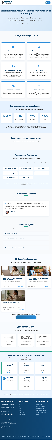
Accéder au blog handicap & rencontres (26, 317)
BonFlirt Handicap (10, 173)
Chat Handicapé (26, 177)
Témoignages (37, 2)
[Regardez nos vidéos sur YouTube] (12, 415)
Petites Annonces (22, 415)
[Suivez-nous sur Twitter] (8, 415)
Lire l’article (21, 309)
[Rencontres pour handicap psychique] (26, 368)
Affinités (20, 405)
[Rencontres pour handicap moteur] (9, 383)
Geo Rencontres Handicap (26, 168)
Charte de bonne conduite (41, 411)
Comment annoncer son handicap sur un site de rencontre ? (12, 279)
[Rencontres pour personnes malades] (43, 383)
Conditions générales (40, 409)
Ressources (31, 2)
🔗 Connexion (48, 2)
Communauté (24, 2)
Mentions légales (39, 405)
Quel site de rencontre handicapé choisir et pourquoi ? (11, 303)
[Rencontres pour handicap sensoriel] (9, 368)
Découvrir (47, 286)
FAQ (43, 2)
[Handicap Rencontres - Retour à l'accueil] (6, 2)
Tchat (20, 409)
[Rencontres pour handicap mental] (43, 368)
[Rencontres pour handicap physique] (26, 383)
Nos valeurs (18, 2)
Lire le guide (21, 286)
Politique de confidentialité (41, 407)
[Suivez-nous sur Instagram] (5, 415)
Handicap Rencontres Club (10, 168)
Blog (19, 407)
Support (37, 415)
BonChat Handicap (41, 168)
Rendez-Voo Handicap (26, 173)
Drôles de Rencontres (10, 177)
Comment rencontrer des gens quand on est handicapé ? (38, 279)
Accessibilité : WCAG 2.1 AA (41, 413)
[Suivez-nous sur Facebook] (2, 415)
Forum (20, 411)
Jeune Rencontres (41, 173)
